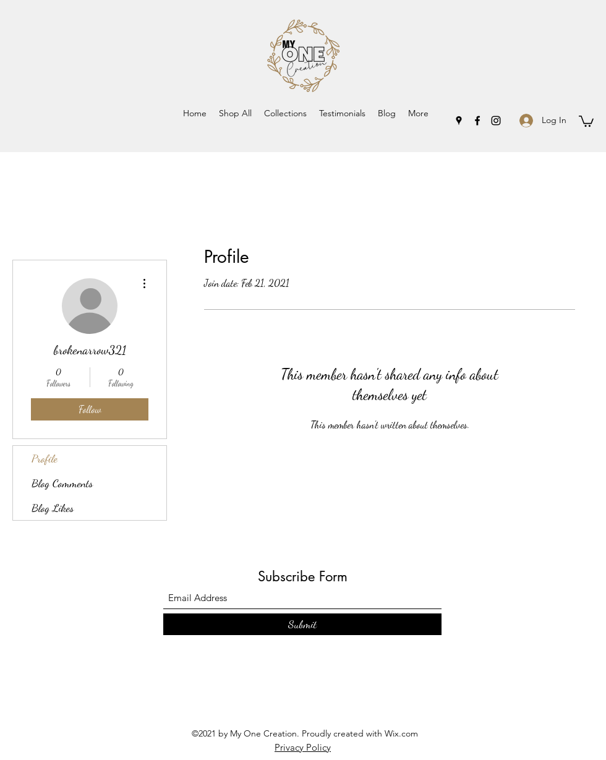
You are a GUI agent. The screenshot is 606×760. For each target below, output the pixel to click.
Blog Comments (62, 483)
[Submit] (302, 624)
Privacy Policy (303, 747)
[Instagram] (496, 120)
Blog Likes (53, 507)
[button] (285, 113)
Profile (45, 458)
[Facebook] (477, 120)
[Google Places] (459, 120)
